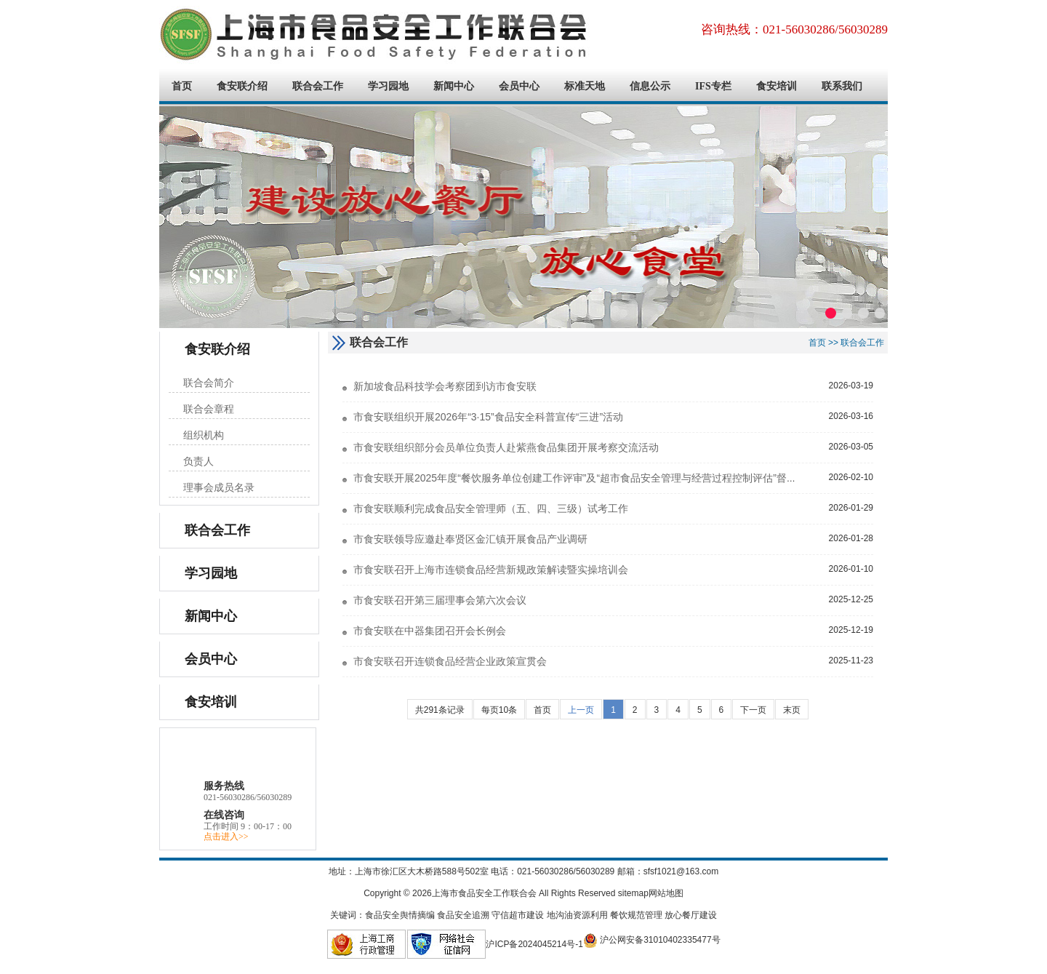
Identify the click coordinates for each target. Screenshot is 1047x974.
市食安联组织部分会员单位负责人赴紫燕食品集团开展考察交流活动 (506, 447)
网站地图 (666, 893)
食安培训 (776, 86)
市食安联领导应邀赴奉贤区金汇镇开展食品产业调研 (470, 539)
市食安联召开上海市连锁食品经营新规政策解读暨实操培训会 (490, 569)
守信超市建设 (518, 915)
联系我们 (842, 86)
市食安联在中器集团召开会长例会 (429, 630)
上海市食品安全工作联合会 (377, 34)
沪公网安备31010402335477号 (652, 940)
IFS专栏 (713, 86)
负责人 (198, 461)
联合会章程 (208, 409)
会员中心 (519, 86)
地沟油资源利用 (577, 915)
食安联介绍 (242, 86)
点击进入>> (226, 836)
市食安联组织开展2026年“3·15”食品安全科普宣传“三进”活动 (488, 417)
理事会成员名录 (218, 487)
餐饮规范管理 (636, 915)
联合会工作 (317, 86)
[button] (830, 313)
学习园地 (388, 86)
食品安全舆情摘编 (400, 915)
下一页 (753, 710)
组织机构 (203, 435)
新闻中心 (453, 86)
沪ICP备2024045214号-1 (534, 944)
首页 (182, 86)
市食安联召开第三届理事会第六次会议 (439, 600)
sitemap (633, 893)
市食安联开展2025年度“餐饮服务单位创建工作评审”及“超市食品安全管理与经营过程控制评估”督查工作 (585, 478)
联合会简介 (208, 383)
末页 (792, 710)
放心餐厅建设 (691, 915)
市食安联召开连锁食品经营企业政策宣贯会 (450, 661)
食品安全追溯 (463, 915)
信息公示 (650, 86)
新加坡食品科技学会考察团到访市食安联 (445, 386)
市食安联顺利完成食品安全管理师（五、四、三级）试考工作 (490, 508)
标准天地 (584, 86)
